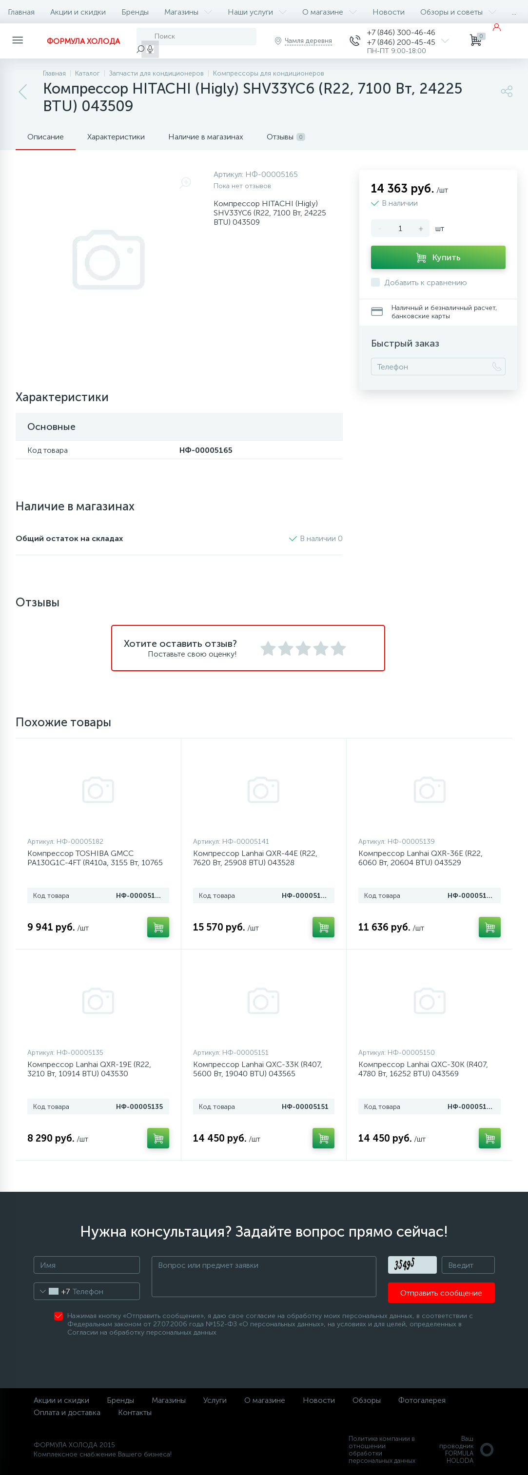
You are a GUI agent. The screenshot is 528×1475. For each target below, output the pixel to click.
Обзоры (366, 1400)
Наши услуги (257, 12)
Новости (388, 12)
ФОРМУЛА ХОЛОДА (83, 41)
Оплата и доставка (67, 1412)
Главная (21, 12)
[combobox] (52, 1291)
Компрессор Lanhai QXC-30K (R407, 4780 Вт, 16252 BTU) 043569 (423, 1069)
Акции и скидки (78, 12)
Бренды (135, 12)
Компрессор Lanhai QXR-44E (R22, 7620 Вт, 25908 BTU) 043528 (255, 858)
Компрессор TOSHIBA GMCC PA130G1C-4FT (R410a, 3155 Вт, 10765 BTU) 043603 (95, 862)
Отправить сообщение (441, 1293)
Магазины (188, 12)
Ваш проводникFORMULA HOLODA (467, 1449)
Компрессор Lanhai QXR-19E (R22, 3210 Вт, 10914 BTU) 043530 (89, 1069)
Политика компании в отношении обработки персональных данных (382, 1449)
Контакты (135, 1412)
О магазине (329, 12)
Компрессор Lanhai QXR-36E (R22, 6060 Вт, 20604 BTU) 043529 (420, 858)
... (514, 12)
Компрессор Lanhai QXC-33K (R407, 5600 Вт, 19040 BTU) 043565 (257, 1069)
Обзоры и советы (458, 12)
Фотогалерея (422, 1400)
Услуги (215, 1400)
